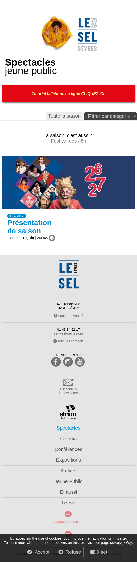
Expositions (68, 460)
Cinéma (68, 438)
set (104, 552)
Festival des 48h (68, 141)
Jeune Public (68, 481)
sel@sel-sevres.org (68, 333)
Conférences (68, 449)
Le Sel (68, 502)
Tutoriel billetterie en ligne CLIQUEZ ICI (68, 94)
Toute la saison (64, 116)
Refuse (73, 552)
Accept (42, 552)
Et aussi (68, 492)
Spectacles (69, 428)
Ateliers (68, 470)
